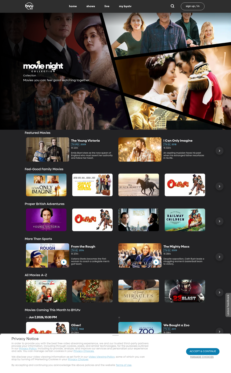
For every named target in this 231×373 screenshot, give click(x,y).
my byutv (125, 6)
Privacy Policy (27, 348)
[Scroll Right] (219, 151)
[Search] (172, 6)
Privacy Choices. (83, 351)
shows (90, 6)
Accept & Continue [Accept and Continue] (203, 351)
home (73, 6)
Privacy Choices (78, 359)
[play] (64, 262)
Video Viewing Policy (102, 357)
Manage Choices (202, 357)
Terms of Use (123, 365)
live (106, 6)
